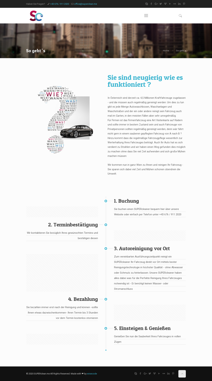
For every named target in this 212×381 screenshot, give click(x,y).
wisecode (92, 373)
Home (166, 50)
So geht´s (181, 50)
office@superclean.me (85, 4)
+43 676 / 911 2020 (59, 4)
